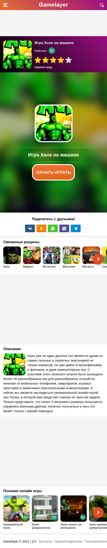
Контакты (45, 541)
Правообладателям (68, 541)
